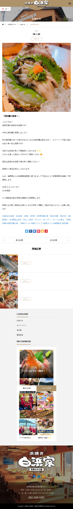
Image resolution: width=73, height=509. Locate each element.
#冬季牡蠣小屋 (42, 216)
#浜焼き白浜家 (8, 216)
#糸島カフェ (48, 223)
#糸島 (26, 216)
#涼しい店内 (28, 220)
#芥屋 (32, 216)
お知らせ (36, 39)
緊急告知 (20, 335)
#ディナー (47, 220)
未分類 (19, 330)
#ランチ (38, 220)
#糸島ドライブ (36, 223)
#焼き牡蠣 (54, 216)
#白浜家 (19, 216)
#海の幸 (63, 216)
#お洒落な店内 (15, 220)
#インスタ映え (58, 220)
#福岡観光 (57, 223)
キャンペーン (21, 325)
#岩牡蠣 (65, 223)
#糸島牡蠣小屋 (12, 223)
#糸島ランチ (25, 223)
